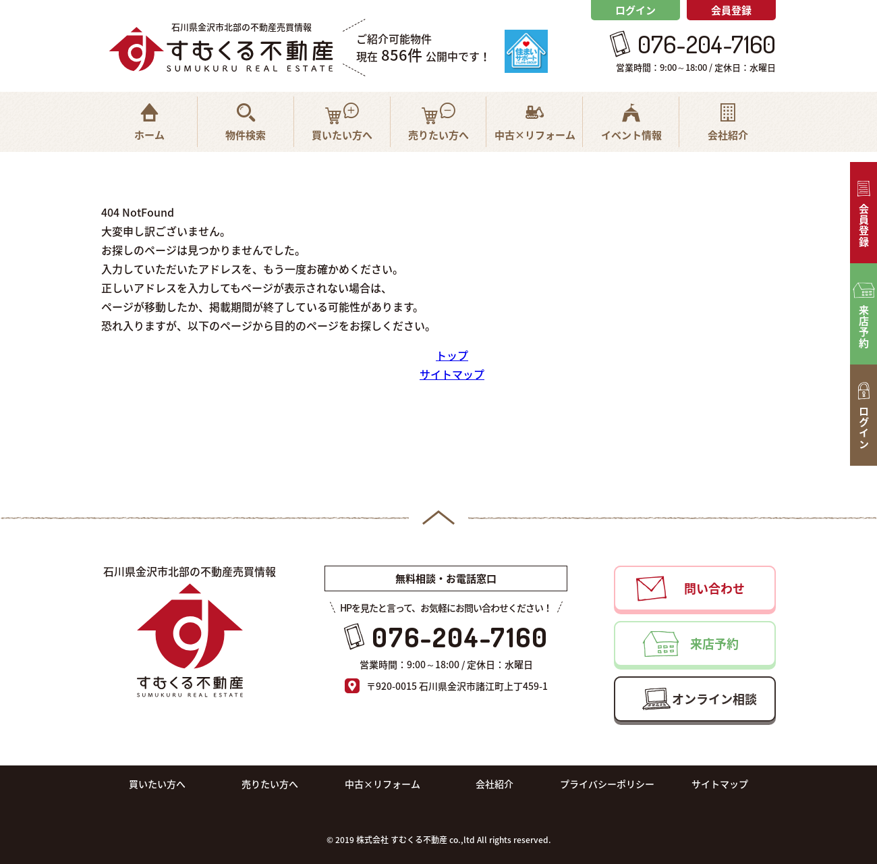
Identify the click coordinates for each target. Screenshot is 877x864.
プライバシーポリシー (607, 783)
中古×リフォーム (382, 783)
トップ (452, 355)
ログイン (635, 10)
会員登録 (731, 10)
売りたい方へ (270, 783)
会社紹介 (494, 783)
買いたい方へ (157, 783)
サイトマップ (452, 374)
